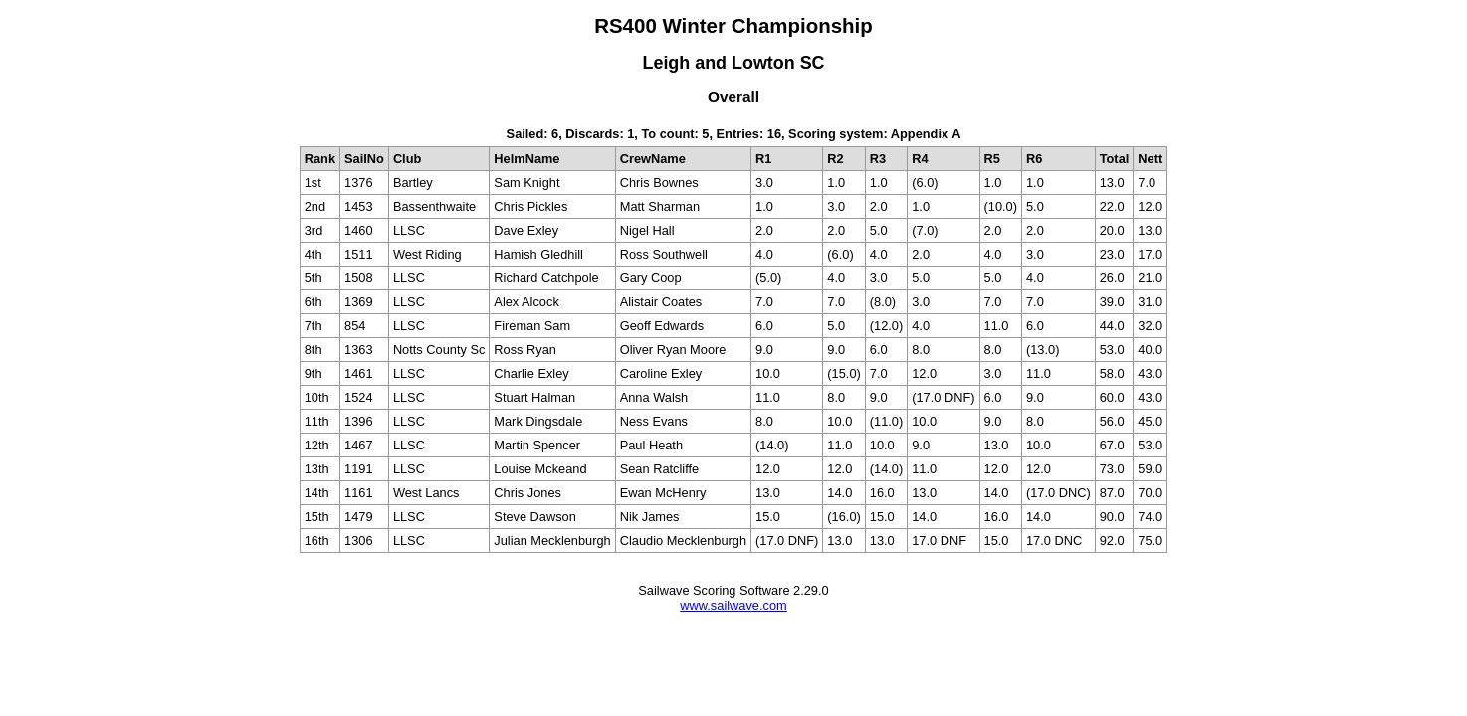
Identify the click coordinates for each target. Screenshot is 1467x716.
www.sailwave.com (733, 605)
